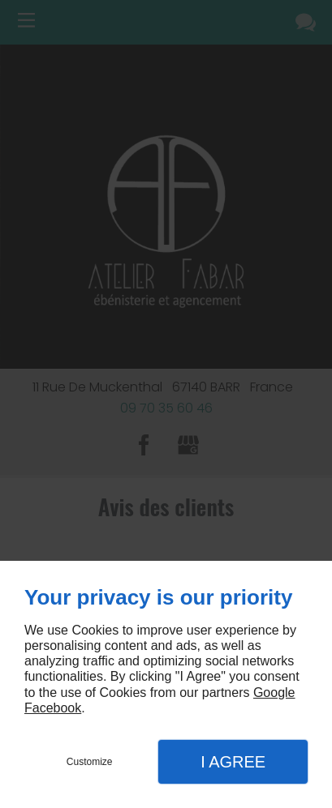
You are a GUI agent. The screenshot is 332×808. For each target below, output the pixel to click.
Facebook (52, 708)
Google (274, 692)
